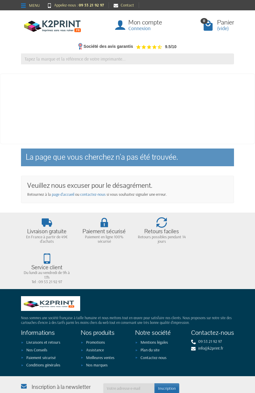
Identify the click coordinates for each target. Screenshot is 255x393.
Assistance (95, 314)
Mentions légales (154, 306)
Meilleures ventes (100, 321)
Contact (124, 5)
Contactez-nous (154, 321)
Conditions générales (43, 329)
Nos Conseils (36, 314)
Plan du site (150, 314)
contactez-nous (93, 194)
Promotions (95, 306)
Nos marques (97, 329)
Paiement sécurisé (41, 321)
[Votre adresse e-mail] (129, 353)
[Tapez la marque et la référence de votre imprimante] (127, 58)
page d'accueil (63, 194)
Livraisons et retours (43, 306)
